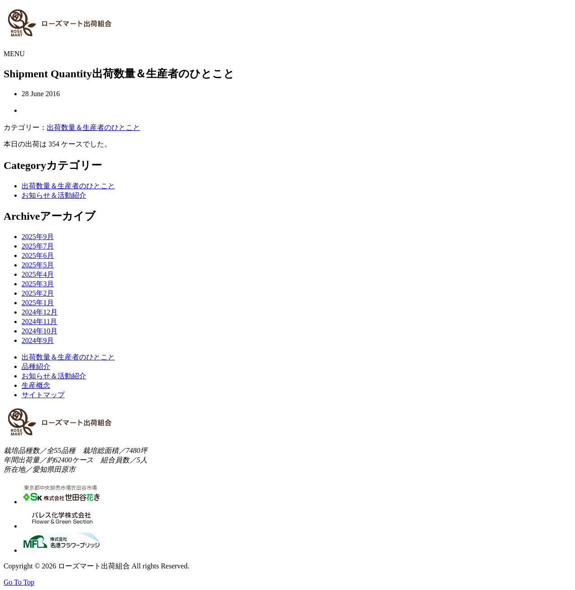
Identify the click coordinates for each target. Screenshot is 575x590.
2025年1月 (38, 302)
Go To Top (19, 582)
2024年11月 (39, 321)
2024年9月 (38, 340)
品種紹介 (36, 366)
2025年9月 (38, 236)
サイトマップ (43, 395)
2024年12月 (40, 312)
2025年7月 (38, 246)
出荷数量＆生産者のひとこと (93, 127)
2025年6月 (38, 255)
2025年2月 (38, 293)
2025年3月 (38, 284)
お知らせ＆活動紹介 (54, 195)
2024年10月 (40, 331)
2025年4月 (38, 274)
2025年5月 (38, 265)
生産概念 (36, 385)
